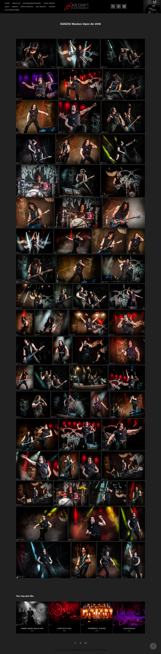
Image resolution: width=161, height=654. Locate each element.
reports (15, 6)
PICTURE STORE (12, 10)
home (7, 3)
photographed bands (32, 3)
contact (52, 6)
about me (16, 3)
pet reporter (41, 6)
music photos (49, 3)
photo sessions (27, 6)
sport (7, 6)
